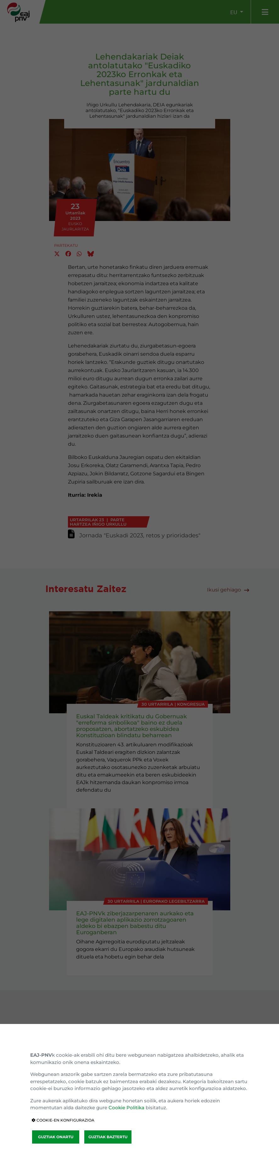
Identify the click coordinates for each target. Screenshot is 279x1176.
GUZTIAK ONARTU (55, 1136)
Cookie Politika (126, 1108)
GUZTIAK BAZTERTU (107, 1136)
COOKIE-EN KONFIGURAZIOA (63, 1120)
